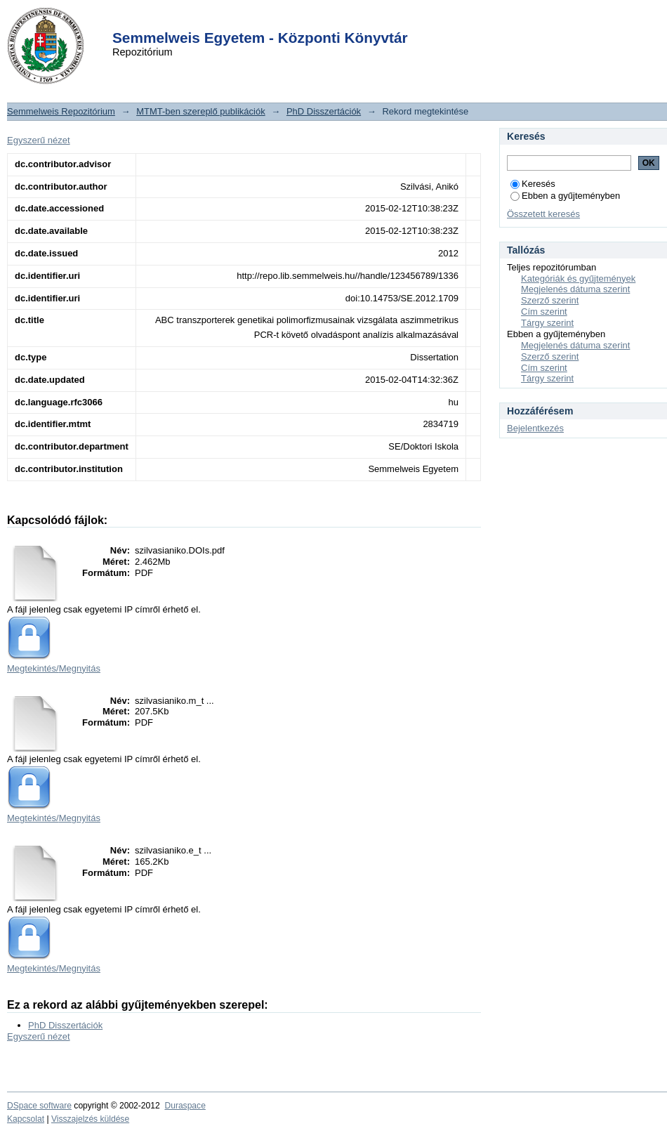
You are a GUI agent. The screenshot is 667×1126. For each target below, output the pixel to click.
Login (308, 20)
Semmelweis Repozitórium (61, 111)
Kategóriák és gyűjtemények (578, 278)
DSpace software (39, 1106)
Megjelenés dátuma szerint (575, 289)
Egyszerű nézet (38, 140)
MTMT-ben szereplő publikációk (200, 111)
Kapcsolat (25, 1119)
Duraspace (184, 1106)
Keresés (532, 183)
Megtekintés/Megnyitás (53, 668)
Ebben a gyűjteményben (565, 195)
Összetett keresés (543, 214)
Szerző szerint (550, 300)
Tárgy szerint (547, 322)
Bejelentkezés (535, 428)
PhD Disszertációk (323, 111)
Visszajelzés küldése (90, 1119)
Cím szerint (544, 311)
